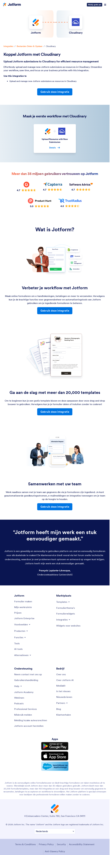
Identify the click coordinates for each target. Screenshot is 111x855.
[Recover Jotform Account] (28, 726)
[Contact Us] (28, 674)
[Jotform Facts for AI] (65, 680)
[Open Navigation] (105, 4)
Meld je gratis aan (94, 5)
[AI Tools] (18, 649)
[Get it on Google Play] (54, 746)
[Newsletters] (64, 697)
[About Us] (61, 674)
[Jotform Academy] (24, 692)
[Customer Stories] (63, 714)
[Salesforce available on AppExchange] (54, 766)
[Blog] (58, 709)
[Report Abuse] (23, 714)
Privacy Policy (46, 844)
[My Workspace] (23, 607)
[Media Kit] (60, 685)
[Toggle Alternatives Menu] (22, 655)
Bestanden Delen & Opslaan (29, 46)
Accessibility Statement (81, 844)
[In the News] (63, 691)
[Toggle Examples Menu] (22, 624)
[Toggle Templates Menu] (63, 602)
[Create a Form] (23, 601)
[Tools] (17, 643)
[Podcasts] (19, 703)
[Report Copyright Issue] (30, 720)
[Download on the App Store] (54, 755)
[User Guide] (26, 680)
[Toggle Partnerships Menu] (62, 703)
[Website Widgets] (68, 625)
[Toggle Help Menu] (18, 686)
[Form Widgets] (65, 613)
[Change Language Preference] (54, 831)
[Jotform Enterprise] (24, 618)
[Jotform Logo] (12, 4)
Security (61, 844)
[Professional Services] (25, 709)
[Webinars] (19, 697)
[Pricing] (18, 612)
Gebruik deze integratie (54, 91)
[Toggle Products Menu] (21, 631)
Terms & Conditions (25, 844)
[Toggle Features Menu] (20, 637)
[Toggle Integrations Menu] (63, 619)
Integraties (8, 46)
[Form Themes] (65, 608)
